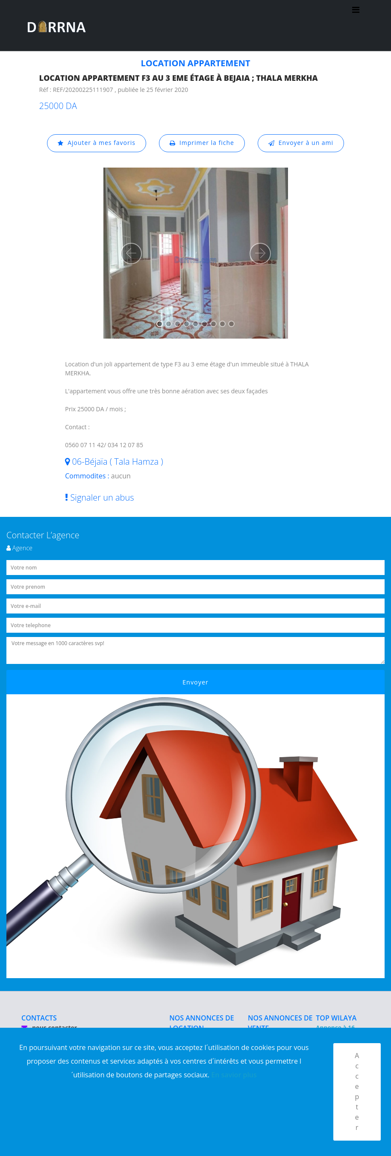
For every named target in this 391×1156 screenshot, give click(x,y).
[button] (131, 253)
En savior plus (234, 1074)
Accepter (357, 1091)
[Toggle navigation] (356, 25)
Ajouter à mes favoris (96, 143)
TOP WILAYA (336, 1018)
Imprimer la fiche (201, 143)
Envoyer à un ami (301, 143)
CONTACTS (39, 1018)
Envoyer (195, 682)
